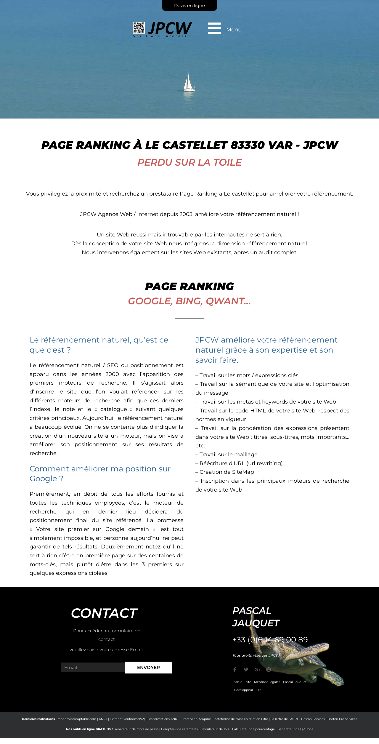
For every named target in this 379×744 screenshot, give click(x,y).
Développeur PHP (247, 690)
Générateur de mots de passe (136, 729)
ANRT (103, 719)
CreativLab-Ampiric (196, 719)
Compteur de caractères (179, 729)
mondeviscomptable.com (76, 719)
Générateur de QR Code (295, 729)
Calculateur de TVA (214, 729)
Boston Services (313, 719)
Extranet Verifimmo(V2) (127, 719)
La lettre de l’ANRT (284, 719)
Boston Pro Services (342, 719)
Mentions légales (267, 682)
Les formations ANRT (163, 719)
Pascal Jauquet (294, 682)
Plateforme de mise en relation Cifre (240, 719)
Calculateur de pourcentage (253, 729)
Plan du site (241, 682)
